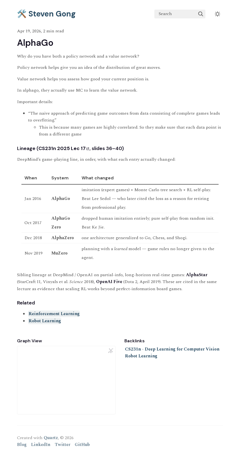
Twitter (62, 444)
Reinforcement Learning (54, 313)
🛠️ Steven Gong (46, 14)
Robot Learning (45, 321)
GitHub (82, 444)
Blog (22, 444)
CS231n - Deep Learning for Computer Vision (172, 349)
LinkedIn (40, 444)
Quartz (51, 437)
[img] (200, 14)
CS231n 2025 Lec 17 (63, 148)
